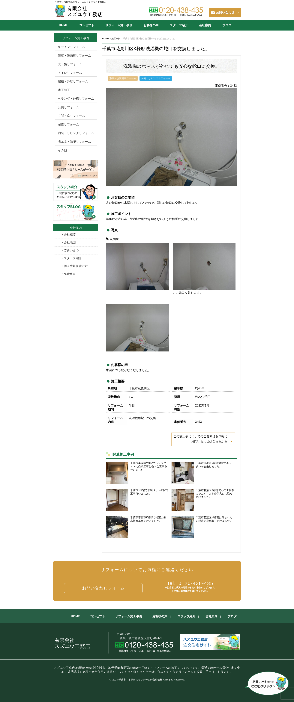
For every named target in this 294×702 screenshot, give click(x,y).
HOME (63, 25)
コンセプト (86, 25)
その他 (62, 150)
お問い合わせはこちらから (209, 441)
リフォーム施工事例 (118, 25)
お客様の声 (151, 25)
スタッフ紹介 (179, 25)
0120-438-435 (190, 583)
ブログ (226, 25)
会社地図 (70, 242)
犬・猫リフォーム (70, 64)
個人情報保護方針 (76, 266)
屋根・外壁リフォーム (73, 81)
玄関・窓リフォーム (71, 115)
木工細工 (64, 90)
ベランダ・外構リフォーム (76, 98)
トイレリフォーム (70, 72)
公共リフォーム (68, 107)
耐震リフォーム (68, 124)
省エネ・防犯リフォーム (74, 141)
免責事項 (70, 273)
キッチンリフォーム (71, 46)
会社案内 (205, 25)
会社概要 (70, 234)
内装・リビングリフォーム (76, 133)
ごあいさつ (71, 250)
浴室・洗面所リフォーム (74, 55)
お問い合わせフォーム (103, 588)
